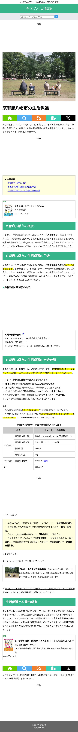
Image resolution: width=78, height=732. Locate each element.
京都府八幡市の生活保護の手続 (22, 187)
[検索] (56, 17)
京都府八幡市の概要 (17, 183)
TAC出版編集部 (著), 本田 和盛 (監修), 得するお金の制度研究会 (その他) (38, 648)
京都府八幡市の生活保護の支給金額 (24, 190)
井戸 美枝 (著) (23, 210)
